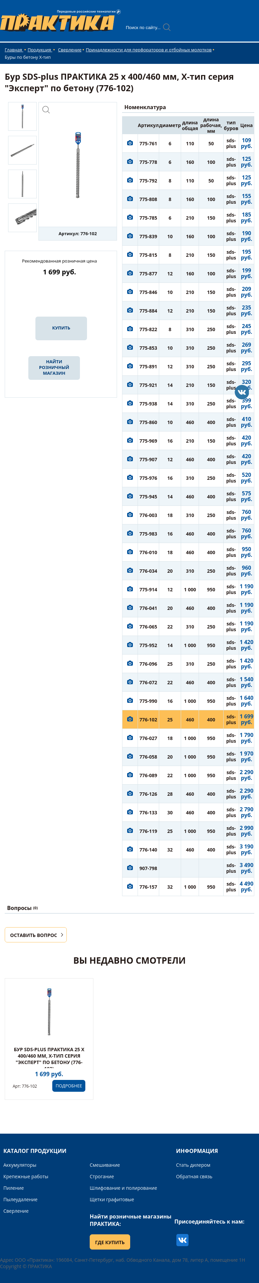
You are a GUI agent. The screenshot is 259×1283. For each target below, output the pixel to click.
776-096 (148, 664)
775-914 (148, 589)
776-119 (148, 831)
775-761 (148, 143)
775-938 (148, 403)
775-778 (148, 162)
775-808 (148, 199)
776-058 (148, 757)
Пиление (13, 1188)
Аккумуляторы (19, 1165)
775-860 (148, 422)
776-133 (148, 812)
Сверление (69, 50)
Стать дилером (193, 1165)
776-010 (148, 552)
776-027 (148, 738)
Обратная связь (194, 1176)
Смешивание (105, 1165)
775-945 (148, 496)
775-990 (148, 701)
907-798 (148, 868)
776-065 (148, 626)
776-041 (148, 608)
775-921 (148, 385)
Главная (14, 50)
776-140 (148, 849)
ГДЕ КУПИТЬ (110, 1242)
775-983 (148, 534)
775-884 (148, 310)
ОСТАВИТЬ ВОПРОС (33, 935)
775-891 (148, 366)
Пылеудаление (20, 1199)
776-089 (148, 775)
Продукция (40, 50)
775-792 (148, 180)
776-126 (148, 794)
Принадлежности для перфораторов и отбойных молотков (148, 50)
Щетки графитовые (112, 1199)
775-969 (148, 441)
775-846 (148, 292)
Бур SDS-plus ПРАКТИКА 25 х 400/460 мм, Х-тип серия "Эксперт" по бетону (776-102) (49, 1059)
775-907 (148, 459)
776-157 (148, 887)
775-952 (148, 645)
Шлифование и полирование (123, 1188)
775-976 (148, 478)
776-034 (148, 571)
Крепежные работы (25, 1176)
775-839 (148, 236)
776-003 (148, 515)
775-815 (148, 255)
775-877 (148, 273)
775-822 (148, 329)
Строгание (102, 1176)
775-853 (148, 348)
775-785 (148, 218)
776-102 (148, 719)
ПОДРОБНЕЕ (69, 1086)
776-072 (148, 682)
